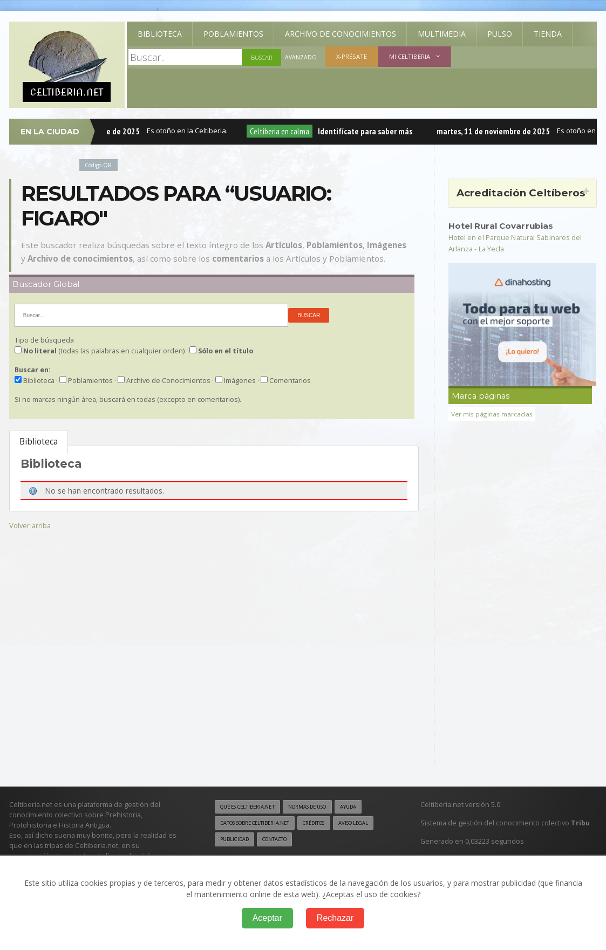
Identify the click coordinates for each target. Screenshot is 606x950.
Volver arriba (31, 525)
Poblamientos (233, 34)
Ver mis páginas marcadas (493, 414)
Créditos (328, 824)
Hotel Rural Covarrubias (504, 225)
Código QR (100, 165)
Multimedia (442, 34)
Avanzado (301, 57)
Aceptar (267, 917)
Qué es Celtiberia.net (251, 806)
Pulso (499, 34)
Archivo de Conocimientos (340, 34)
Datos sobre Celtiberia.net (260, 824)
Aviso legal (237, 840)
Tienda (548, 34)
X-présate (352, 56)
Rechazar (335, 917)
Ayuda (367, 806)
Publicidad (284, 840)
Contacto (329, 840)
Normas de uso (320, 806)
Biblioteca (160, 34)
